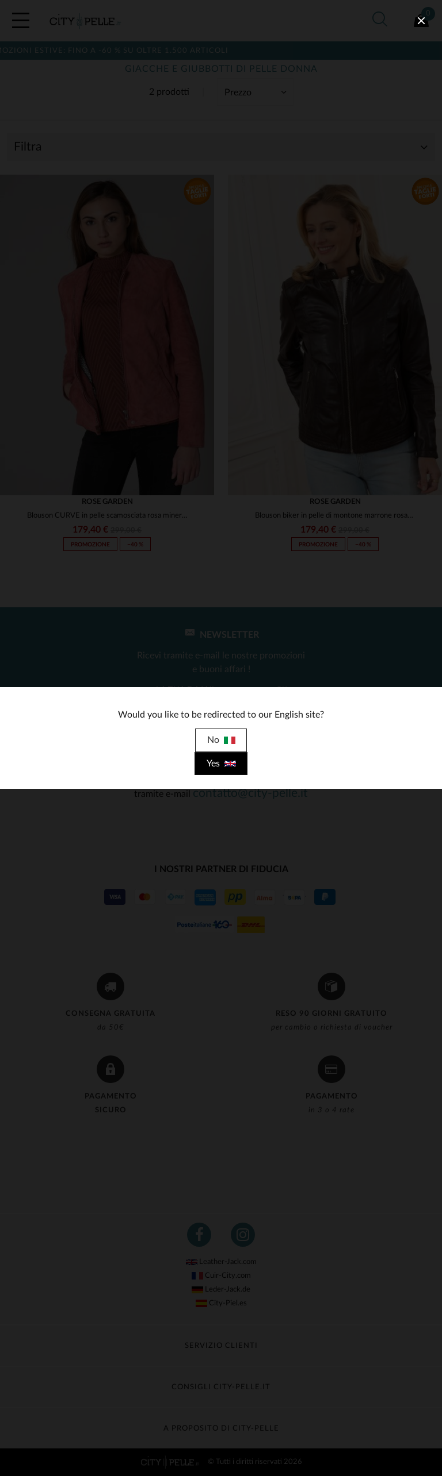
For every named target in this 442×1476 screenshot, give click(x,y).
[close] (421, 20)
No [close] (221, 740)
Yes (221, 763)
